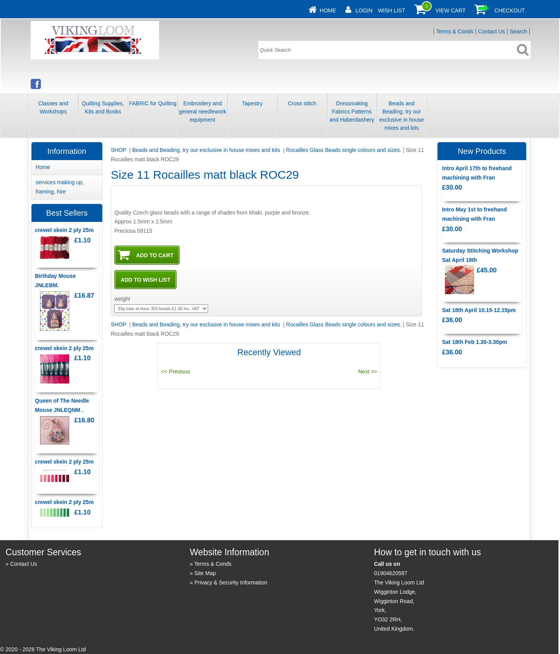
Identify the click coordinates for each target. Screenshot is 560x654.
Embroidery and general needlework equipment (202, 111)
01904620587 (391, 573)
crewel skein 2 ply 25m (64, 230)
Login (364, 10)
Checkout (509, 10)
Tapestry (252, 103)
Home (328, 10)
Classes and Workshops (53, 107)
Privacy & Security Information (231, 582)
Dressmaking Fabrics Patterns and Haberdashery (351, 111)
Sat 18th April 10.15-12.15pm (479, 310)
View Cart (451, 10)
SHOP (119, 150)
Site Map (205, 573)
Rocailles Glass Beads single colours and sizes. (343, 150)
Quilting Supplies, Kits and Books (103, 107)
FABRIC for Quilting (153, 103)
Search (518, 31)
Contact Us (491, 31)
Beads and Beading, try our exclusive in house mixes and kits (402, 115)
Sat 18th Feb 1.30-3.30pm (474, 342)
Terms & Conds (454, 31)
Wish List (391, 10)
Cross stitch (302, 103)
